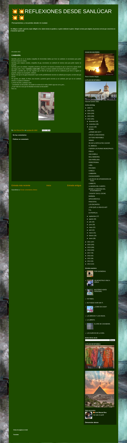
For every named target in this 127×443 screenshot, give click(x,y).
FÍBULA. (91, 151)
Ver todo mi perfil (98, 415)
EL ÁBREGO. (93, 146)
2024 (89, 113)
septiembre (92, 216)
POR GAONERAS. (100, 271)
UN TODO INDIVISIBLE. (96, 137)
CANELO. (92, 170)
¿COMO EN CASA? (100, 307)
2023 (89, 116)
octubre (91, 127)
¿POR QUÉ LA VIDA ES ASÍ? (98, 207)
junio (90, 224)
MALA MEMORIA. (94, 157)
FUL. (90, 210)
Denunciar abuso (92, 422)
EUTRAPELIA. (93, 213)
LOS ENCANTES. (94, 204)
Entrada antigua (74, 185)
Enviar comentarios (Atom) (28, 190)
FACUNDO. (92, 168)
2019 (89, 247)
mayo (91, 227)
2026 (89, 108)
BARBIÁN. (92, 196)
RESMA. (91, 129)
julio (90, 222)
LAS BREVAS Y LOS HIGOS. (96, 316)
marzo (91, 233)
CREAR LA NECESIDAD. (97, 135)
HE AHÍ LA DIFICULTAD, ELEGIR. (99, 143)
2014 (89, 261)
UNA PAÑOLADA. (94, 159)
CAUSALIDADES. (94, 176)
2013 (89, 264)
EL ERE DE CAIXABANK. (102, 324)
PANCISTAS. (93, 201)
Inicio (48, 185)
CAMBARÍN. (92, 173)
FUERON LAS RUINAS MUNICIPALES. (101, 148)
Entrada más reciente (20, 185)
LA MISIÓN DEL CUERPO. (97, 186)
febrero (91, 235)
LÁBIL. (91, 165)
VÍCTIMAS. (90, 299)
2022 (89, 119)
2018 (89, 250)
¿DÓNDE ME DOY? (95, 132)
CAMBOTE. (92, 183)
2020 (89, 244)
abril (90, 230)
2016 (89, 255)
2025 (89, 110)
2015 (89, 258)
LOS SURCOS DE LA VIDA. (96, 333)
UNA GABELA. (93, 154)
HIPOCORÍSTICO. (94, 199)
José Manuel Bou (101, 412)
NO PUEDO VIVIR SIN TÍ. (95, 303)
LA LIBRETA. (91, 320)
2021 (89, 242)
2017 (89, 253)
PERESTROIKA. (94, 162)
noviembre (92, 124)
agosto (91, 219)
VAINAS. (91, 140)
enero (91, 238)
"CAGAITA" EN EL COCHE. (97, 193)
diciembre (92, 121)
